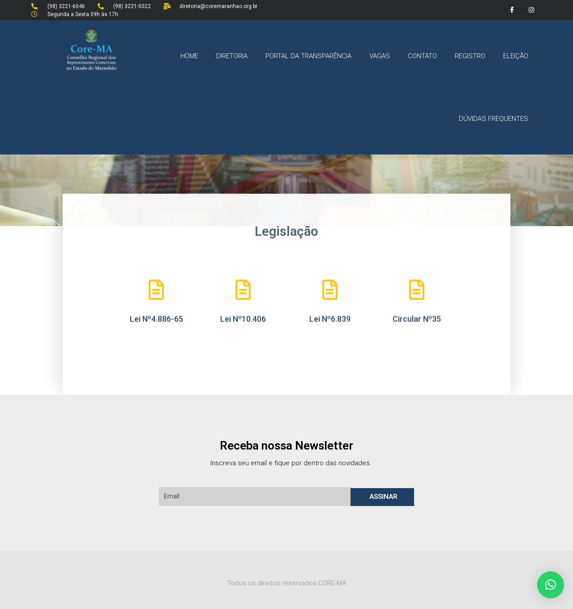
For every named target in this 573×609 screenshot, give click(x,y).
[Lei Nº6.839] (330, 289)
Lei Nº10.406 (243, 318)
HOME (189, 56)
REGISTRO (470, 56)
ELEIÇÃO (515, 56)
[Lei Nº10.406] (243, 289)
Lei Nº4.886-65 (156, 318)
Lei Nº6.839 (330, 318)
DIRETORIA (232, 56)
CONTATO (422, 56)
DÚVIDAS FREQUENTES (493, 119)
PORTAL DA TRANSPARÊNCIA (308, 56)
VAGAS (379, 56)
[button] (550, 584)
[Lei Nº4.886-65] (156, 289)
